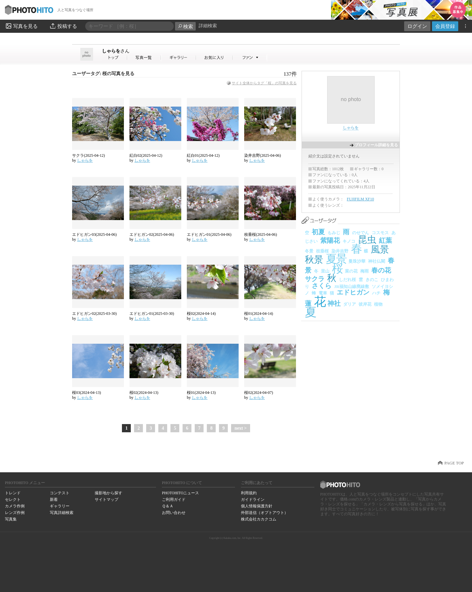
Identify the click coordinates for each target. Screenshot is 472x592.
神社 (334, 303)
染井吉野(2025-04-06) (262, 155)
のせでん (360, 232)
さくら (321, 285)
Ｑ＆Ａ (167, 506)
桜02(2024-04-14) (201, 313)
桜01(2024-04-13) (201, 392)
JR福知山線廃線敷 (351, 286)
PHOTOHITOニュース (180, 493)
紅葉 (385, 240)
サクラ (314, 278)
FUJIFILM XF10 (360, 199)
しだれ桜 (347, 279)
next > (240, 428)
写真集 (11, 519)
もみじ (333, 232)
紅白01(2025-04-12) (203, 155)
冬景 (309, 251)
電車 (323, 293)
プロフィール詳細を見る (376, 145)
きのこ (371, 279)
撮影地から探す (108, 493)
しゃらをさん (115, 57)
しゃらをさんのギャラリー (178, 57)
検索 (185, 26)
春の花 (381, 270)
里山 (325, 271)
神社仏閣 (376, 261)
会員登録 (445, 26)
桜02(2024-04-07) (258, 392)
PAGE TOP (454, 463)
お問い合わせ (174, 513)
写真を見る (21, 26)
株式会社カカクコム (258, 519)
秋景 (314, 260)
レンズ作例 (15, 513)
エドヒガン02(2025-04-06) (151, 234)
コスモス (380, 232)
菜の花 (351, 271)
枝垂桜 (322, 251)
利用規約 (249, 493)
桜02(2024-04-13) (143, 392)
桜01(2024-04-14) (258, 313)
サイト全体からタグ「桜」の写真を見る (264, 83)
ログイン (417, 26)
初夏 (318, 231)
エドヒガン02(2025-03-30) (94, 313)
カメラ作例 (15, 506)
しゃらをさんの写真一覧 (144, 57)
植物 (378, 304)
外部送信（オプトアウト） (264, 513)
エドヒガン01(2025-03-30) (151, 313)
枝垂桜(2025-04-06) (260, 234)
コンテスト (59, 493)
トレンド (13, 493)
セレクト (13, 499)
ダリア (349, 304)
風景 (380, 249)
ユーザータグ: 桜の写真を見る (103, 73)
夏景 (336, 259)
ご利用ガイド (174, 499)
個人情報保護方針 (256, 506)
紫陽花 (330, 240)
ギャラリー (59, 506)
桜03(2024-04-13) (86, 392)
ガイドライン (253, 499)
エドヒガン (353, 292)
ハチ (376, 293)
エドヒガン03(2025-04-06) (94, 234)
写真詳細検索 (61, 513)
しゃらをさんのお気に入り (214, 57)
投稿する (63, 26)
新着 (54, 499)
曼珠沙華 (356, 261)
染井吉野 (339, 251)
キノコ (349, 241)
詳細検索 (208, 25)
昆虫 (367, 240)
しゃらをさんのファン (250, 57)
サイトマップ (106, 499)
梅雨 (364, 271)
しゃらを (115, 50)
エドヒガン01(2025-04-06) (209, 234)
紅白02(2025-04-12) (145, 155)
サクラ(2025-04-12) (88, 155)
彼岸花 (365, 304)
